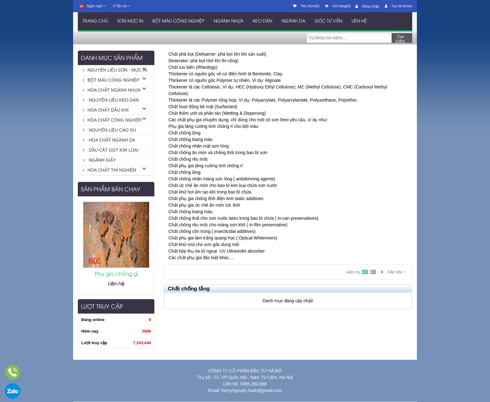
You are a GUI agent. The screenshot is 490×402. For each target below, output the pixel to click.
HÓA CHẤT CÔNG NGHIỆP (112, 120)
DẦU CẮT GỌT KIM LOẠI (110, 150)
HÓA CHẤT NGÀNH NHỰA (112, 90)
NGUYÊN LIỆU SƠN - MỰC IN (115, 70)
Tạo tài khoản (398, 6)
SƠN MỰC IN (130, 21)
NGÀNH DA (293, 21)
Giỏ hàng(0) (338, 6)
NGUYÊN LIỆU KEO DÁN (111, 100)
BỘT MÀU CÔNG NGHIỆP (178, 21)
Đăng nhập (367, 6)
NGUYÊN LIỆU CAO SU (109, 130)
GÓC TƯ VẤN (328, 21)
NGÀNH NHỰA (228, 21)
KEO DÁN (262, 21)
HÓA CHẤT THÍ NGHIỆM (109, 170)
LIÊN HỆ (359, 21)
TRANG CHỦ (95, 21)
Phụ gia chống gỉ (116, 274)
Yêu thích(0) (306, 6)
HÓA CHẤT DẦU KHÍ (105, 110)
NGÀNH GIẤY (99, 160)
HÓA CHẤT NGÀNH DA (109, 140)
